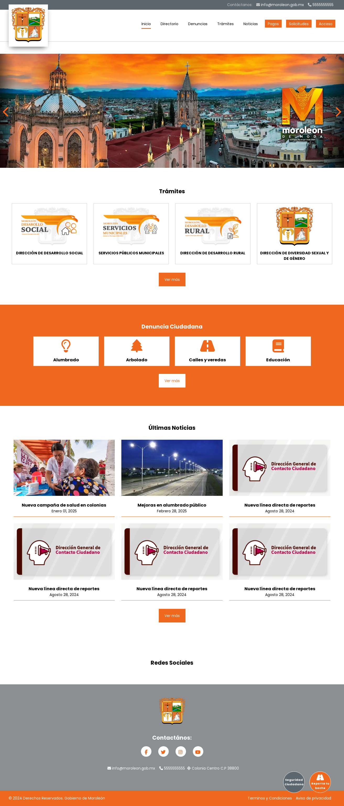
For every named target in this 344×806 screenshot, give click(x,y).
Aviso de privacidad (313, 798)
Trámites (225, 25)
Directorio (169, 25)
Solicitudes (299, 23)
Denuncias (198, 25)
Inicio (146, 25)
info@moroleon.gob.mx (280, 4)
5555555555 (321, 4)
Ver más (172, 279)
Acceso (325, 23)
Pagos (273, 23)
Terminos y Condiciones (270, 798)
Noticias (250, 25)
